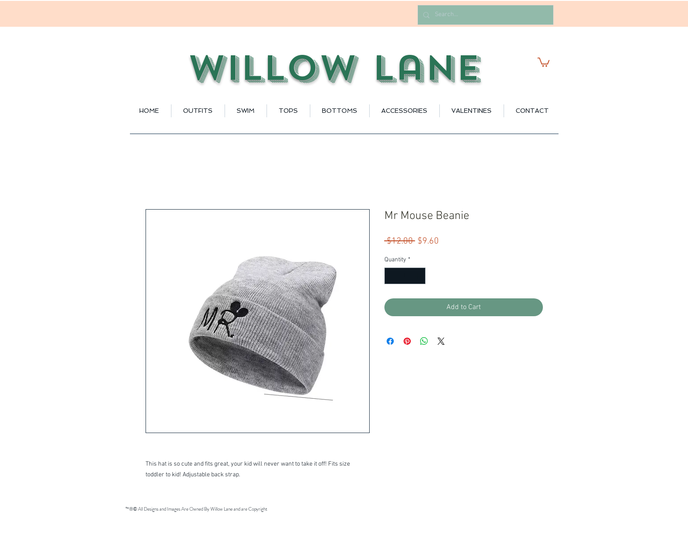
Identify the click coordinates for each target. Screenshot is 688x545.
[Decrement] (391, 276)
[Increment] (418, 276)
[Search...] (484, 15)
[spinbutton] (405, 276)
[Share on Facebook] (390, 341)
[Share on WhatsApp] (424, 341)
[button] (544, 62)
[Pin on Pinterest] (407, 341)
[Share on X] (441, 341)
